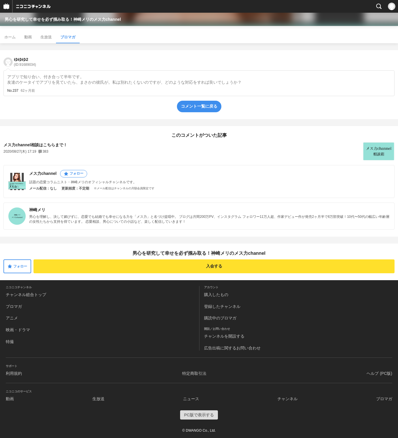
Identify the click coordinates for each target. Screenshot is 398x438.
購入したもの (216, 294)
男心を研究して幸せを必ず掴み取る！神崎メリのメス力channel (63, 19)
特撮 (10, 341)
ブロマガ (67, 37)
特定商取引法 (194, 373)
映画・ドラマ (18, 329)
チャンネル (287, 398)
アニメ (12, 318)
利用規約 (14, 373)
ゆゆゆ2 (25, 62)
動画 (28, 37)
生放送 (46, 37)
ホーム (10, 37)
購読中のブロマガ (220, 318)
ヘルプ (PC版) (379, 373)
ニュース (191, 398)
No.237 (12, 90)
